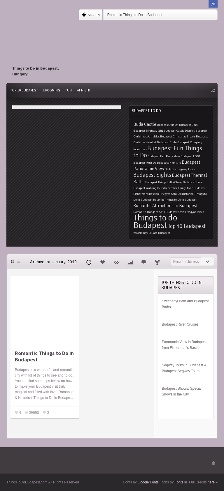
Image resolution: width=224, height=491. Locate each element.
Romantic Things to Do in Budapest (134, 15)
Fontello (181, 482)
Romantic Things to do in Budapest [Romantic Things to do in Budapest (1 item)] (155, 212)
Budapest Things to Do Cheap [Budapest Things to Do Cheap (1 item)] (163, 182)
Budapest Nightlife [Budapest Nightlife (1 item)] (169, 163)
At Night (83, 90)
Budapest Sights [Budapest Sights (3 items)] (152, 175)
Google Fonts (148, 482)
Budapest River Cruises (180, 324)
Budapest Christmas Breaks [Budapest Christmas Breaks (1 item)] (177, 136)
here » (213, 482)
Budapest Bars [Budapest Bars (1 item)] (188, 125)
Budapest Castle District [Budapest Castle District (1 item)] (179, 131)
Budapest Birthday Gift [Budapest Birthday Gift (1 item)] (148, 131)
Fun (68, 90)
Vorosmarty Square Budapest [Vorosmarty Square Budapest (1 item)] (151, 233)
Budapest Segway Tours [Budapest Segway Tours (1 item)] (180, 169)
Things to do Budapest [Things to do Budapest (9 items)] (155, 221)
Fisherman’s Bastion (186, 348)
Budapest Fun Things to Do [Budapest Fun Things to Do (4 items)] (167, 151)
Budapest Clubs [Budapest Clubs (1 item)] (167, 142)
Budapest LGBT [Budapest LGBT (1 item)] (190, 156)
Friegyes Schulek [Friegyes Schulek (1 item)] (170, 194)
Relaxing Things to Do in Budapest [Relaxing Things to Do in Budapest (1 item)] (175, 200)
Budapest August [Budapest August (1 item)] (167, 125)
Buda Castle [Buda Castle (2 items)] (144, 124)
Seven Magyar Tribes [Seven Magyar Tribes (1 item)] (191, 212)
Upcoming (51, 90)
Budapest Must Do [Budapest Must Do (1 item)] (144, 163)
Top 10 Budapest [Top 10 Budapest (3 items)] (187, 226)
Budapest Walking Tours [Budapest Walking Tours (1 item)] (148, 188)
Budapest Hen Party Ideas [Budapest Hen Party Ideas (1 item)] (164, 156)
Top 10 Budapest (24, 90)
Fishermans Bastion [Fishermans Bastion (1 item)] (146, 194)
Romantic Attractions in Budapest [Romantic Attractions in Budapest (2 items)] (165, 206)
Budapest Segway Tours (181, 371)
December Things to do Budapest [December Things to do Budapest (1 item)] (185, 188)
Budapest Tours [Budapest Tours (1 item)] (192, 182)
